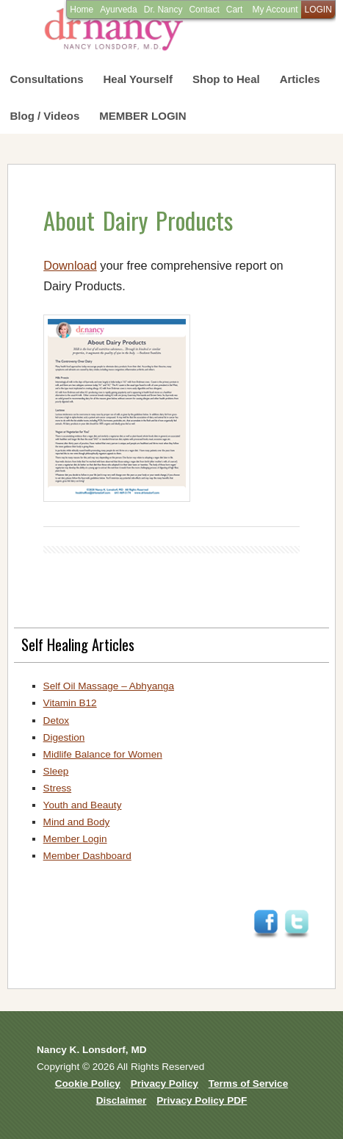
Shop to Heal (226, 79)
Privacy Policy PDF (201, 1100)
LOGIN (317, 9)
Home (81, 9)
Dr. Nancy (163, 9)
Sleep (56, 771)
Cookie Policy (87, 1083)
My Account (274, 9)
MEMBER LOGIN (142, 115)
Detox (56, 720)
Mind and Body (76, 821)
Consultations (47, 79)
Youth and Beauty (82, 805)
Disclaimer (121, 1100)
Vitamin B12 (70, 702)
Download (70, 265)
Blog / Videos (45, 115)
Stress (57, 788)
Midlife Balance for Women (102, 754)
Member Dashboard (87, 855)
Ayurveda (118, 9)
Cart (234, 9)
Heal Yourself (138, 79)
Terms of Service (249, 1083)
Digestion (64, 737)
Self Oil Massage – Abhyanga (108, 685)
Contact (204, 9)
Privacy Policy (164, 1083)
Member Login (75, 838)
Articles (300, 79)
